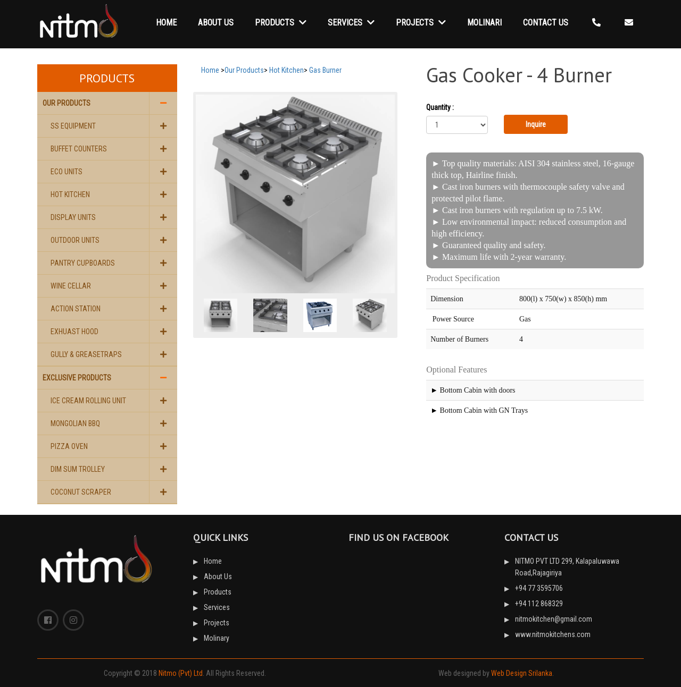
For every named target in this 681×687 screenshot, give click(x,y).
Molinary (216, 638)
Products (280, 23)
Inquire (536, 124)
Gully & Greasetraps (86, 354)
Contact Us (545, 23)
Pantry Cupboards (83, 263)
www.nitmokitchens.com (553, 634)
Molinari (484, 23)
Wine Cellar (71, 286)
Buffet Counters (79, 149)
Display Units (73, 217)
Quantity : (440, 107)
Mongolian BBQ (75, 423)
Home (166, 23)
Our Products (66, 103)
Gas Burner (325, 70)
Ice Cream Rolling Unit (88, 400)
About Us (216, 23)
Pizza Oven (69, 446)
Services (351, 23)
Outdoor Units (75, 240)
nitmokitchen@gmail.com (553, 619)
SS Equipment (73, 126)
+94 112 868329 (539, 603)
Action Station (76, 308)
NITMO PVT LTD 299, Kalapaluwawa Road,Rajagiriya (567, 567)
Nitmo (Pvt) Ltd (181, 673)
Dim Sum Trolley (78, 469)
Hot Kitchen (70, 194)
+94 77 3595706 (539, 588)
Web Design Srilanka (521, 673)
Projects (421, 23)
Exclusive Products (77, 378)
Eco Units (66, 171)
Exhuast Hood (74, 331)
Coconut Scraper (81, 492)
